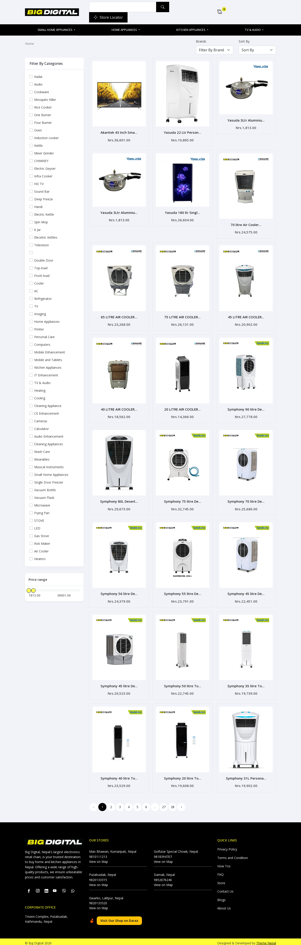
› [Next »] (181, 803)
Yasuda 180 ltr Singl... (182, 211)
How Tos (224, 862)
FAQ (220, 870)
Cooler (39, 283)
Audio (38, 84)
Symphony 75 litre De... (182, 499)
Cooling (39, 398)
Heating (39, 390)
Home (29, 43)
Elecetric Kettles (45, 237)
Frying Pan (41, 513)
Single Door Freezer (48, 482)
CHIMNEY (41, 161)
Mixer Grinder (44, 153)
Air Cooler (41, 551)
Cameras (40, 421)
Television (41, 245)
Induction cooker (46, 138)
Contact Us (225, 887)
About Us (224, 904)
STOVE (39, 520)
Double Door (43, 260)
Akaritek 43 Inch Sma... (119, 131)
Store (221, 879)
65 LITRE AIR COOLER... (119, 315)
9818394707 (163, 853)
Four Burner (43, 122)
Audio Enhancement (48, 436)
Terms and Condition (232, 854)
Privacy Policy (227, 845)
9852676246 (163, 876)
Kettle (38, 145)
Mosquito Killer (45, 99)
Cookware (41, 92)
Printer (39, 329)
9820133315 (98, 876)
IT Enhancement (46, 375)
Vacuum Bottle (45, 490)
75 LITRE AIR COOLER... (182, 315)
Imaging (40, 314)
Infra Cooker (43, 176)
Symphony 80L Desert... (119, 499)
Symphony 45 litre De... (246, 590)
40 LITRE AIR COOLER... (119, 407)
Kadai (38, 77)
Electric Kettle (44, 214)
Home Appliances (125, 30)
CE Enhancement (46, 413)
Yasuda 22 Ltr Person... (182, 131)
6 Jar (37, 230)
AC (36, 291)
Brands (201, 41)
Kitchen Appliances (191, 30)
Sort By (244, 41)
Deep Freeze (43, 199)
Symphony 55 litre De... (182, 590)
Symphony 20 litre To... (182, 774)
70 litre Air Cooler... (246, 223)
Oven (38, 130)
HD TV (39, 184)
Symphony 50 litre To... (182, 682)
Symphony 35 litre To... (246, 682)
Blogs (221, 896)
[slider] (29, 590)
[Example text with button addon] (122, 7)
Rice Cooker (43, 107)
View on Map (98, 858)
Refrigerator (43, 298)
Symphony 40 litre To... (119, 774)
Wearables (41, 459)
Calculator (41, 429)
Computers (42, 344)
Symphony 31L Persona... (246, 774)
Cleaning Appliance (47, 406)
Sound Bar (41, 191)
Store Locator (108, 17)
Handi (38, 207)
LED (37, 528)
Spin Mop (41, 222)
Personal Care (44, 337)
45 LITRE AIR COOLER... (246, 315)
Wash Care (42, 452)
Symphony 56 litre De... (119, 590)
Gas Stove (41, 536)
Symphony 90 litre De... (246, 407)
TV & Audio (253, 30)
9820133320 (98, 899)
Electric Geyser (45, 168)
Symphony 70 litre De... (246, 499)
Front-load (41, 276)
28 (172, 803)
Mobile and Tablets (48, 360)
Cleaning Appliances (48, 444)
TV (36, 306)
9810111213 (98, 853)
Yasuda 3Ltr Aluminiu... (246, 120)
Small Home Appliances (55, 30)
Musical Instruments (49, 467)
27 (164, 803)
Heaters (40, 559)
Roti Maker (42, 543)
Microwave (42, 505)
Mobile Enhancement (49, 352)
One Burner (42, 115)
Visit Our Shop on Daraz (119, 917)
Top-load (40, 268)
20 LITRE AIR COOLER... (182, 407)
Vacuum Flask (44, 497)
